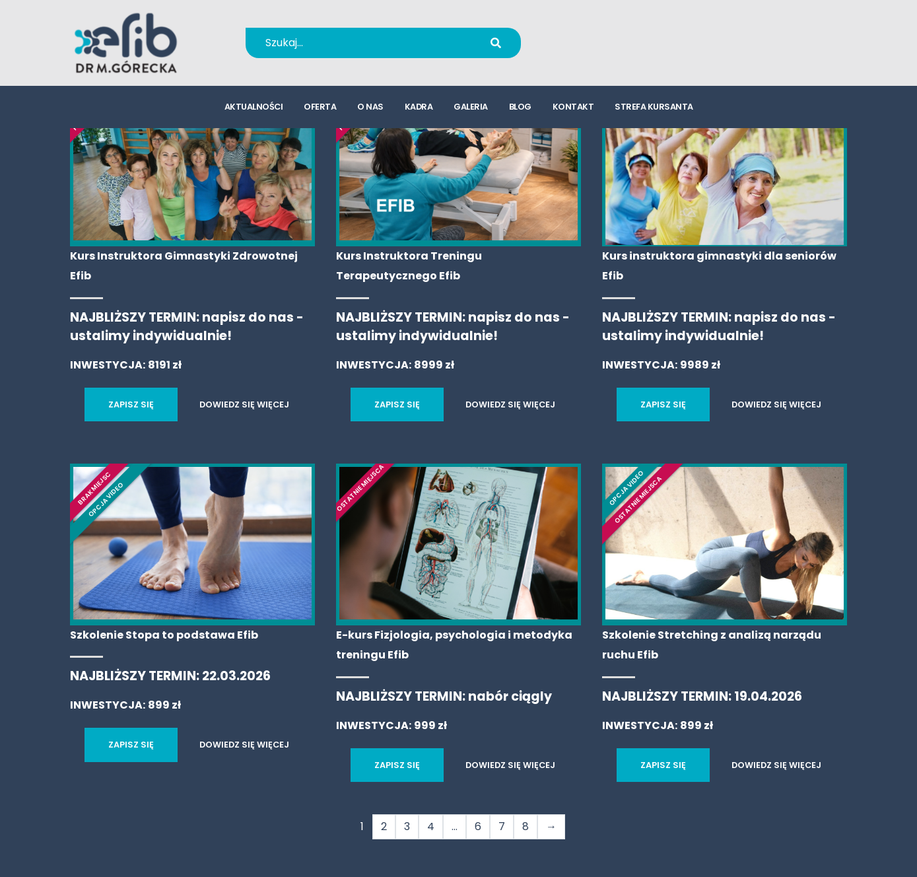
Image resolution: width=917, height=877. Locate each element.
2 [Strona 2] (384, 826)
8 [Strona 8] (525, 826)
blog (520, 109)
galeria (471, 109)
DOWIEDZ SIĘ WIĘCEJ (244, 404)
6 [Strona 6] (478, 826)
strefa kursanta (654, 109)
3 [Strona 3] (407, 826)
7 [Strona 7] (501, 826)
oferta (320, 109)
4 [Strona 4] (430, 826)
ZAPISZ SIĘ (131, 404)
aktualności (253, 109)
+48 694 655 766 (621, 34)
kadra (419, 109)
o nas (370, 109)
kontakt (573, 109)
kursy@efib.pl (612, 51)
